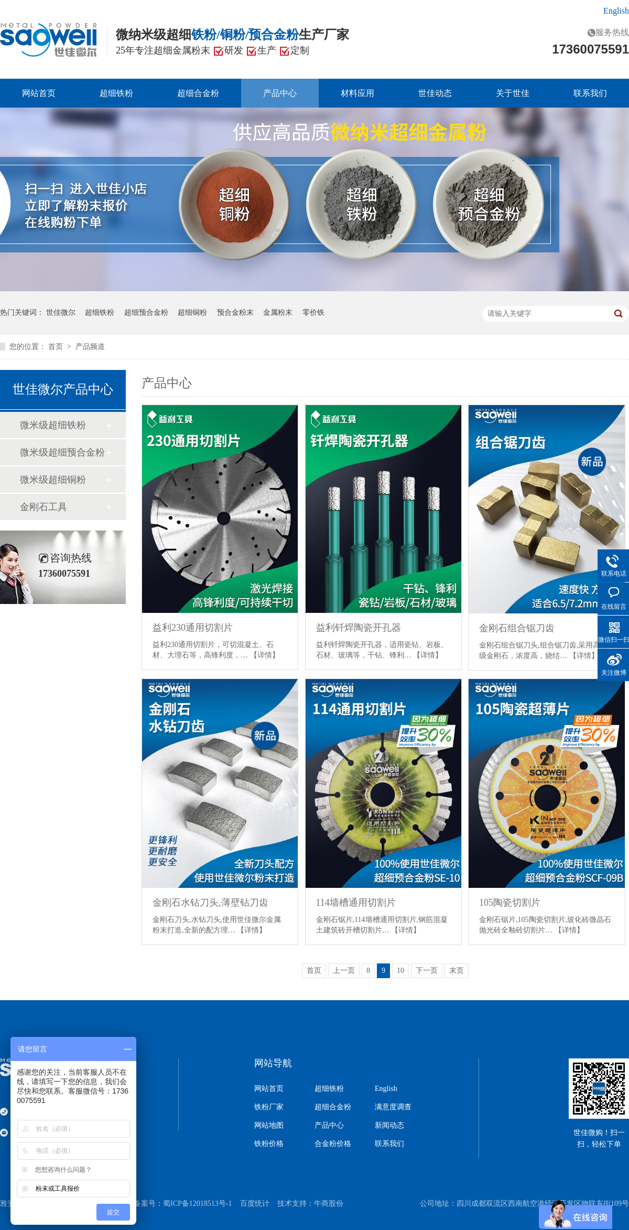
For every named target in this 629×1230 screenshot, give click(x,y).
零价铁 (313, 312)
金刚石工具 (43, 507)
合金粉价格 (332, 1144)
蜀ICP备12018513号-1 (197, 1203)
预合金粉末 (235, 312)
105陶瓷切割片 (509, 902)
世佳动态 (435, 93)
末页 (456, 970)
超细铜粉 (192, 312)
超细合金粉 (198, 93)
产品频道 (90, 347)
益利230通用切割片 (193, 627)
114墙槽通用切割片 (356, 902)
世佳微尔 (60, 312)
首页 (56, 347)
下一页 (427, 970)
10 (400, 970)
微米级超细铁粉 (53, 425)
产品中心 (280, 93)
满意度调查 (393, 1107)
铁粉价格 (269, 1144)
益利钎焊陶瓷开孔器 (358, 627)
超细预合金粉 (146, 312)
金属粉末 (277, 312)
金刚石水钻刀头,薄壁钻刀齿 (210, 902)
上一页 (344, 970)
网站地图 (269, 1125)
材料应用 (357, 93)
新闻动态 (389, 1125)
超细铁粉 (116, 93)
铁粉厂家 (269, 1107)
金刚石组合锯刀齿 (517, 628)
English (616, 10)
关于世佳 (512, 93)
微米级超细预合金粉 (62, 452)
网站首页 (39, 93)
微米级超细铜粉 (53, 479)
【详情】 (264, 655)
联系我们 (590, 93)
